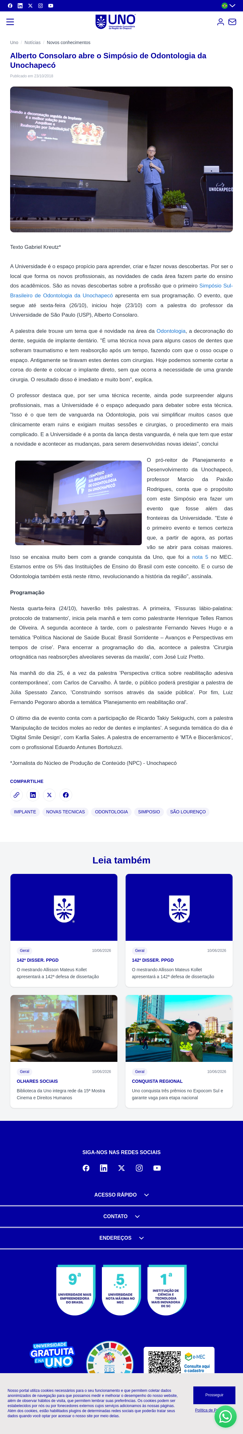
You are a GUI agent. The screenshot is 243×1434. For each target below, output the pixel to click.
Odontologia (171, 331)
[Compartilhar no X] (49, 795)
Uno (14, 42)
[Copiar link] (16, 795)
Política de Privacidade (214, 1410)
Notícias (33, 42)
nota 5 (200, 557)
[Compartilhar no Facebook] (65, 795)
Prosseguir (214, 1395)
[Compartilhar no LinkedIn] (33, 795)
